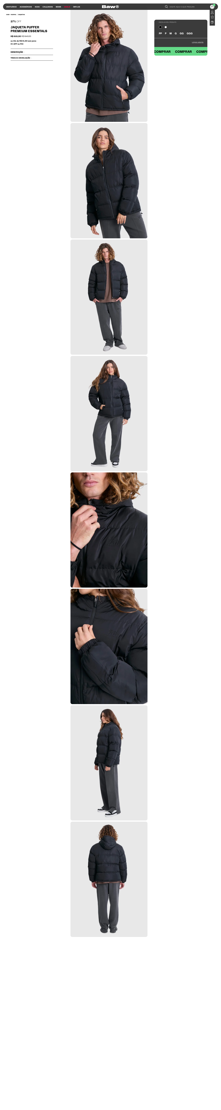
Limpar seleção (197, 41)
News (58, 6)
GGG (190, 33)
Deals (67, 6)
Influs (76, 6)
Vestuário (11, 6)
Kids (37, 6)
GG (182, 33)
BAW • (8, 14)
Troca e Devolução (21, 57)
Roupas (13, 14)
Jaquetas (21, 14)
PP (160, 33)
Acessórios (26, 6)
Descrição (18, 51)
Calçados (48, 6)
